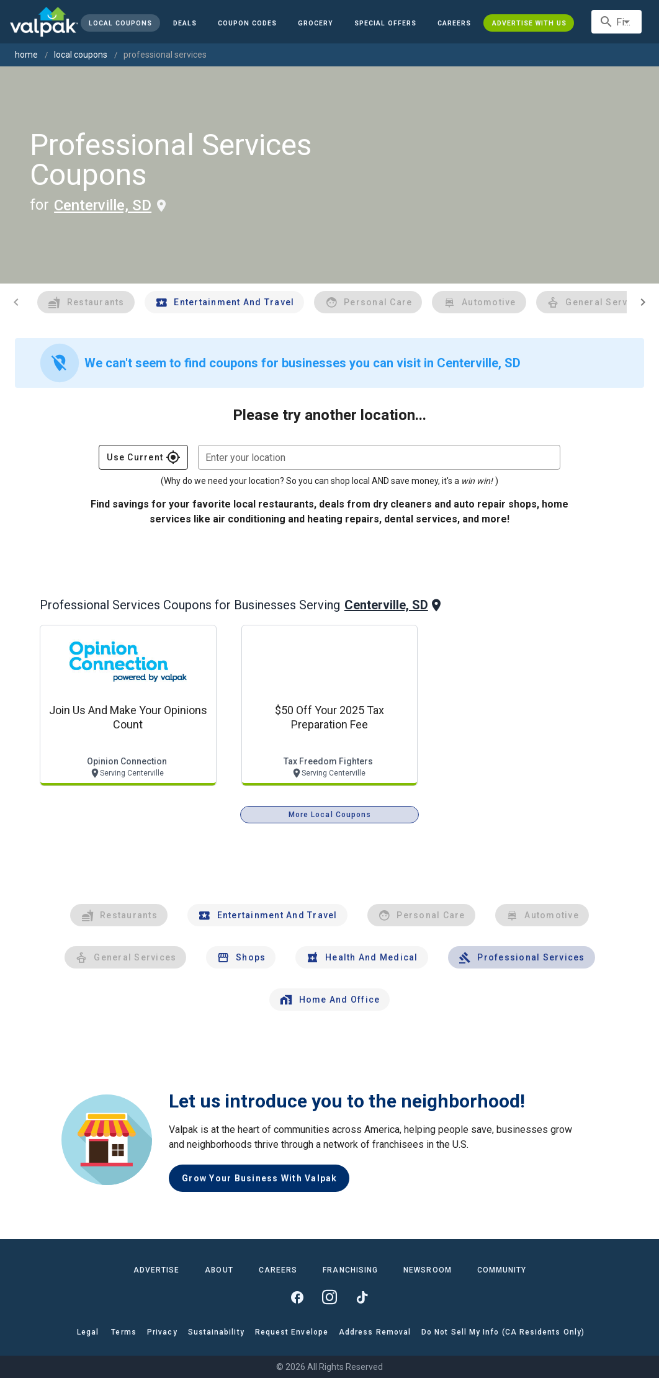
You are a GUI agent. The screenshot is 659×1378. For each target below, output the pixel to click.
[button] (385, 23)
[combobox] (616, 22)
